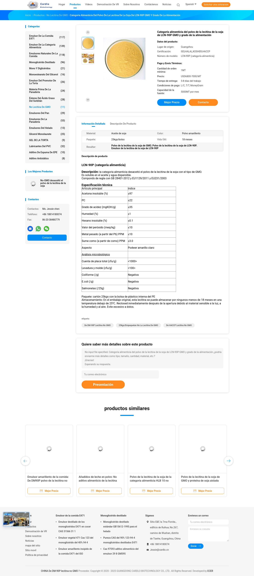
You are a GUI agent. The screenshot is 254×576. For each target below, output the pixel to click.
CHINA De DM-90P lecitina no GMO (59, 571)
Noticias (29, 540)
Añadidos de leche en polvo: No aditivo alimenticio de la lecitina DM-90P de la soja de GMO (98, 480)
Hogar (28, 521)
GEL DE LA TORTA (47, 140)
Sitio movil (30, 550)
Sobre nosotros (33, 536)
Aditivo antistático (47, 158)
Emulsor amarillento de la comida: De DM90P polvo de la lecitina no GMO (48, 480)
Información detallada (93, 123)
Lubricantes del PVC (47, 146)
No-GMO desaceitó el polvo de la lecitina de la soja (53, 183)
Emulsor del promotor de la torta (47, 82)
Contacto (47, 237)
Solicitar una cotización (216, 4)
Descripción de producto (123, 123)
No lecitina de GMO (47, 107)
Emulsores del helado (47, 128)
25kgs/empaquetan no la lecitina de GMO (138, 325)
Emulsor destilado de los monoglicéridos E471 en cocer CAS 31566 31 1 (74, 526)
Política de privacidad (36, 555)
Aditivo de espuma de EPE (47, 152)
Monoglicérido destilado (47, 62)
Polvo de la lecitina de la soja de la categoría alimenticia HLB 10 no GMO (150, 480)
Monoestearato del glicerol (47, 74)
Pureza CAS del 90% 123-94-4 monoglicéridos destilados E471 (120, 540)
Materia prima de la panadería (47, 90)
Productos (30, 526)
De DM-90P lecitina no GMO (97, 325)
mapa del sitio (32, 545)
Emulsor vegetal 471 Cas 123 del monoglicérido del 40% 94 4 (75, 540)
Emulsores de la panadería (47, 120)
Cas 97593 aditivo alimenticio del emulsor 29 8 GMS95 (121, 551)
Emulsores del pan (47, 113)
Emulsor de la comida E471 (47, 37)
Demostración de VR (36, 531)
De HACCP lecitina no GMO (179, 325)
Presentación (103, 385)
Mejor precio (171, 102)
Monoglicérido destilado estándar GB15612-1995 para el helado (120, 526)
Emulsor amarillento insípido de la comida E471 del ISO (75, 551)
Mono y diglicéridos (47, 68)
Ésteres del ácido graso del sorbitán (47, 99)
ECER (210, 571)
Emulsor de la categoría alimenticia (47, 46)
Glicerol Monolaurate (47, 134)
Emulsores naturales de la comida (47, 55)
